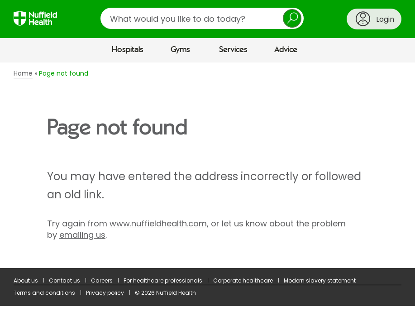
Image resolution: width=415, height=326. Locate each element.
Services (233, 50)
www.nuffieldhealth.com (158, 223)
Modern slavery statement (320, 280)
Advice (285, 50)
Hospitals (127, 50)
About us (26, 280)
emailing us (82, 234)
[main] (207, 165)
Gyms (180, 50)
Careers (102, 280)
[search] (202, 18)
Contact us (64, 280)
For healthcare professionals (163, 280)
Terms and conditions (44, 293)
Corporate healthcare (243, 280)
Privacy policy (105, 293)
